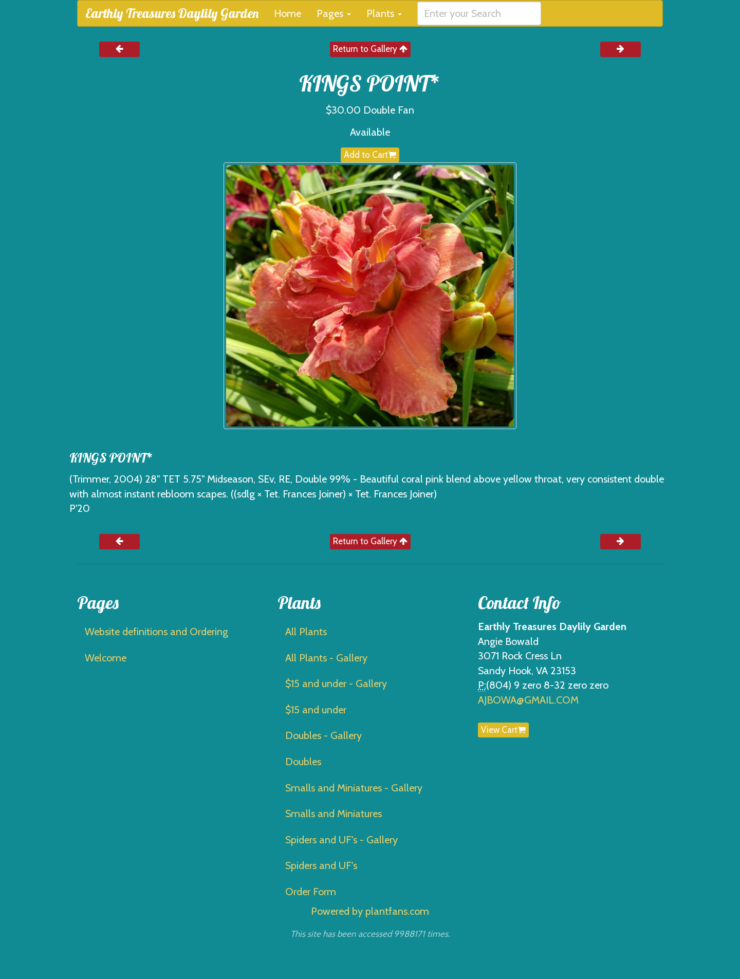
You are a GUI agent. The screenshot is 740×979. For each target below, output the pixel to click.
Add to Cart (370, 155)
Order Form (310, 891)
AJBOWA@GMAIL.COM (528, 700)
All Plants (306, 631)
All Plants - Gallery (326, 658)
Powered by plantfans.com (370, 911)
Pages (334, 13)
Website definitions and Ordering (156, 631)
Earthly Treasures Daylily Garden (171, 13)
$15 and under (315, 710)
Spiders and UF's (321, 865)
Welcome (105, 658)
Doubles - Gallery (323, 735)
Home (287, 13)
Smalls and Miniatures (333, 813)
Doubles (303, 761)
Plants (384, 13)
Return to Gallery (370, 49)
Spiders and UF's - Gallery (341, 840)
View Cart (503, 730)
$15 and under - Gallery (336, 683)
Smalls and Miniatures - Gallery (353, 788)
